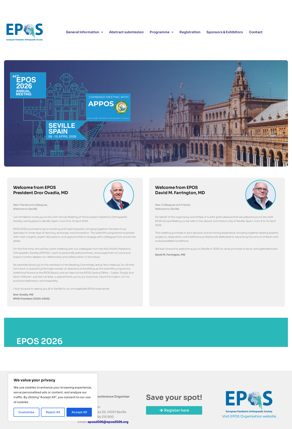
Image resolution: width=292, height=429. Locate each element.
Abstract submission (126, 33)
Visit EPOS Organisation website (249, 416)
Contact (256, 33)
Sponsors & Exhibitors (224, 33)
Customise (26, 412)
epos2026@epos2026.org (108, 422)
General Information (84, 33)
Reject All (53, 412)
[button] (84, 32)
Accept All (79, 412)
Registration (189, 33)
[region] (52, 397)
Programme (161, 33)
